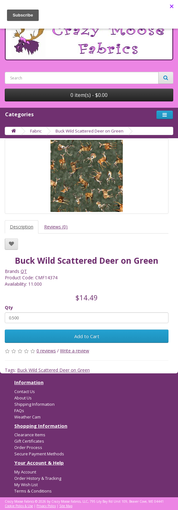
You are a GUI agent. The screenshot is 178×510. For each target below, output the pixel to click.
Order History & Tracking (37, 478)
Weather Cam (27, 417)
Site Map (65, 506)
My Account (25, 472)
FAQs (19, 410)
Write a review (74, 351)
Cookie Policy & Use (19, 506)
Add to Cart (86, 336)
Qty (9, 307)
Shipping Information (34, 404)
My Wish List (26, 484)
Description (21, 227)
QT (24, 271)
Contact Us (24, 391)
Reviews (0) (56, 227)
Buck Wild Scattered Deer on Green (89, 131)
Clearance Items (29, 435)
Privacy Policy (46, 506)
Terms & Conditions (33, 491)
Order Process (28, 447)
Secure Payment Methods (39, 454)
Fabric (36, 131)
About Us (23, 398)
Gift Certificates (29, 441)
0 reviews (46, 351)
